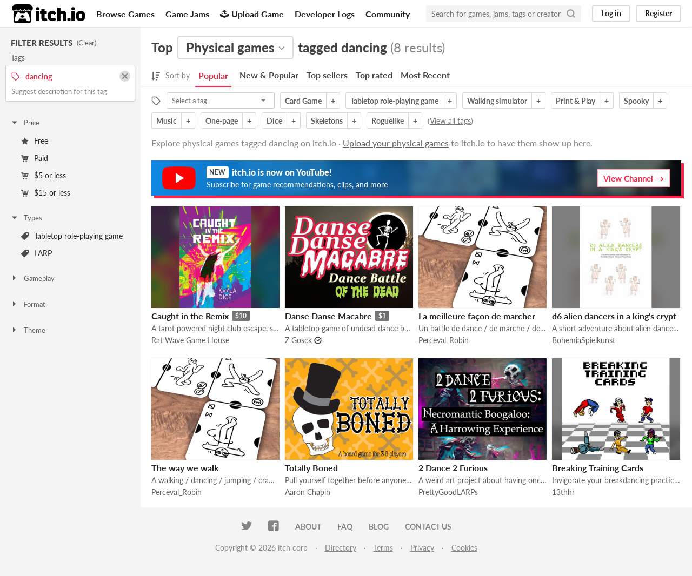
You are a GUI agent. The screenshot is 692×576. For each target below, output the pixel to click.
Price (24, 122)
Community (387, 14)
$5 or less (43, 175)
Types (26, 217)
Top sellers (327, 75)
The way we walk (185, 468)
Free (34, 140)
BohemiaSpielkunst (583, 340)
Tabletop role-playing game (72, 235)
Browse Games (125, 14)
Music (166, 120)
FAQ (344, 526)
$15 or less (45, 192)
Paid (34, 158)
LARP (36, 253)
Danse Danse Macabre (328, 316)
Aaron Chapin (307, 492)
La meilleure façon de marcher (476, 316)
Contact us (428, 526)
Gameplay (32, 278)
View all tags (450, 120)
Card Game (303, 100)
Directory (340, 547)
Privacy (422, 547)
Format (27, 304)
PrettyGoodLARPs (448, 492)
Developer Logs (325, 14)
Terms (383, 547)
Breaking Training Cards (597, 468)
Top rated (374, 75)
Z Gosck (298, 340)
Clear (86, 42)
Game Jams (187, 14)
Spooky (636, 100)
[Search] (571, 13)
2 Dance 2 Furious (453, 468)
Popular (213, 75)
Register (658, 13)
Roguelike (387, 120)
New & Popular (268, 75)
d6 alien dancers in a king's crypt (614, 316)
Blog (379, 526)
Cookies (464, 547)
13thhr (563, 492)
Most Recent (425, 75)
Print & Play (575, 100)
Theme (27, 330)
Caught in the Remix (190, 316)
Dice (274, 120)
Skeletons (327, 120)
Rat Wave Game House (190, 340)
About (308, 526)
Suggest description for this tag (59, 91)
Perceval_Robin (443, 340)
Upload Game (252, 14)
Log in (611, 13)
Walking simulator (497, 100)
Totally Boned (311, 468)
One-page (221, 120)
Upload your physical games (396, 143)
